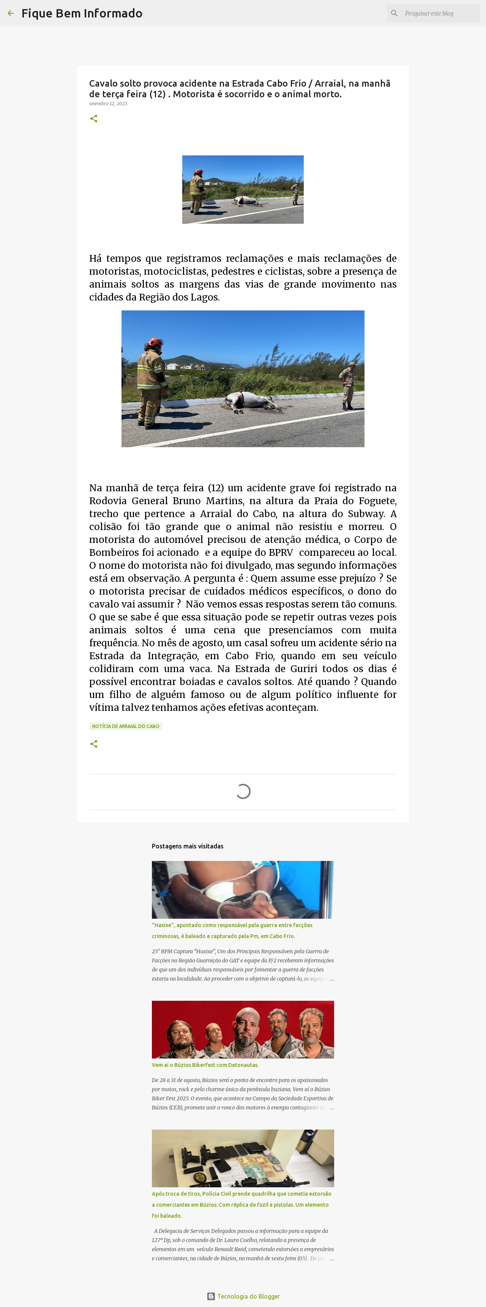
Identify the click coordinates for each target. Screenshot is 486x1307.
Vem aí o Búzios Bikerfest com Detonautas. (205, 1065)
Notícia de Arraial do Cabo (125, 726)
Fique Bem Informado (82, 13)
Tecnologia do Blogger (243, 1296)
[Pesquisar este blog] (440, 13)
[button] (93, 119)
